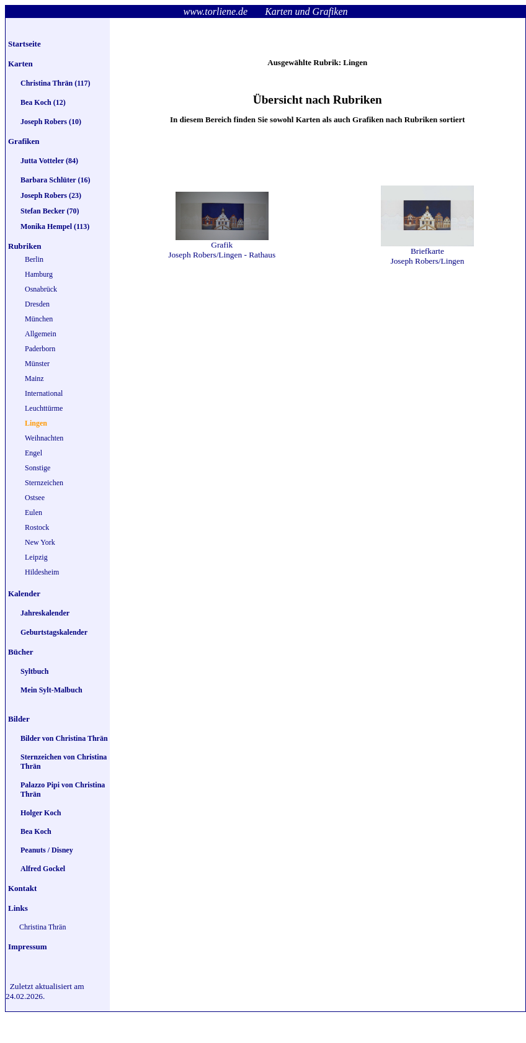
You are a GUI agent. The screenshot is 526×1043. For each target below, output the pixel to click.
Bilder (19, 718)
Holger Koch (40, 812)
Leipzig (36, 557)
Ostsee (35, 497)
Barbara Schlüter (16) (55, 180)
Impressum (27, 946)
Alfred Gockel (42, 868)
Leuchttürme (44, 408)
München (39, 319)
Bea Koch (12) (43, 102)
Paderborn (40, 348)
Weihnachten (44, 438)
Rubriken (24, 246)
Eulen (33, 512)
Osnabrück (41, 289)
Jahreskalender (44, 613)
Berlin (34, 259)
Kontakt (22, 888)
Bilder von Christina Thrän (64, 738)
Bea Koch (35, 831)
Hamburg (39, 274)
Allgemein (40, 333)
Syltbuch (34, 671)
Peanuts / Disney (46, 850)
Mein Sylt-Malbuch (51, 690)
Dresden (37, 304)
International (44, 393)
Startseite (24, 43)
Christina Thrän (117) (55, 83)
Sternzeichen (44, 482)
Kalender (24, 593)
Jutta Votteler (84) (49, 160)
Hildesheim (42, 572)
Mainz (34, 378)
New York (40, 542)
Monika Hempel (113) (54, 226)
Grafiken (24, 141)
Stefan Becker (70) (49, 211)
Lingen (36, 423)
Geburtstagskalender (53, 632)
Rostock (37, 527)
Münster (37, 363)
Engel (33, 453)
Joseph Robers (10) (50, 121)
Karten (20, 63)
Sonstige (37, 467)
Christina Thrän (42, 927)
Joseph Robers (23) (50, 195)
